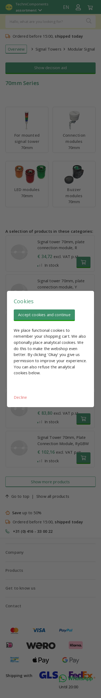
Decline (20, 397)
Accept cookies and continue (44, 314)
